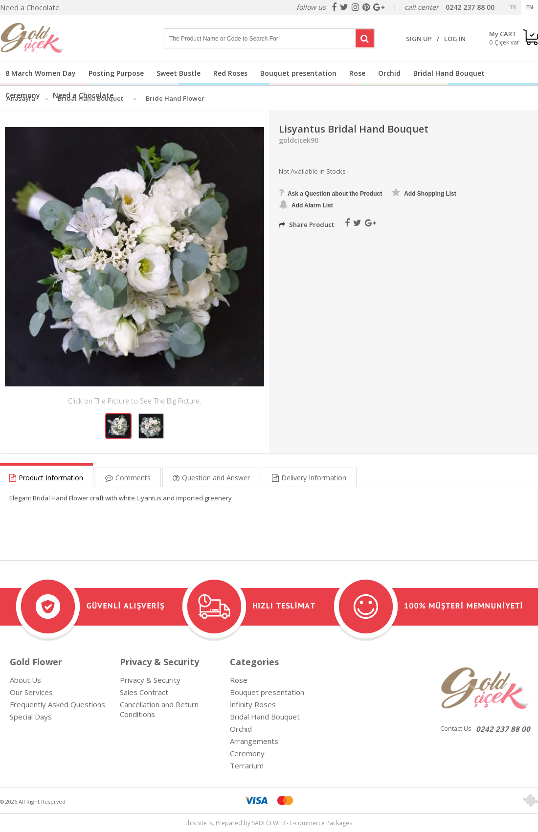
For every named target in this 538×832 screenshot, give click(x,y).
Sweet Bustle (179, 73)
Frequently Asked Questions (57, 704)
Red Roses (230, 73)
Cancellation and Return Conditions (159, 709)
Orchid (389, 73)
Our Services (31, 692)
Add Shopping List (424, 192)
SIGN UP (419, 38)
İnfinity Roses (253, 704)
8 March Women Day (40, 73)
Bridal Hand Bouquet (449, 73)
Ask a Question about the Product (330, 192)
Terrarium (247, 765)
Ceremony (22, 95)
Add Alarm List (306, 204)
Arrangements (254, 741)
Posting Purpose (116, 73)
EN (529, 7)
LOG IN (455, 38)
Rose (357, 73)
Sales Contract (144, 692)
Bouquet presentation (298, 73)
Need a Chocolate (30, 7)
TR (512, 7)
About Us (25, 680)
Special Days (31, 716)
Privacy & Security (150, 680)
